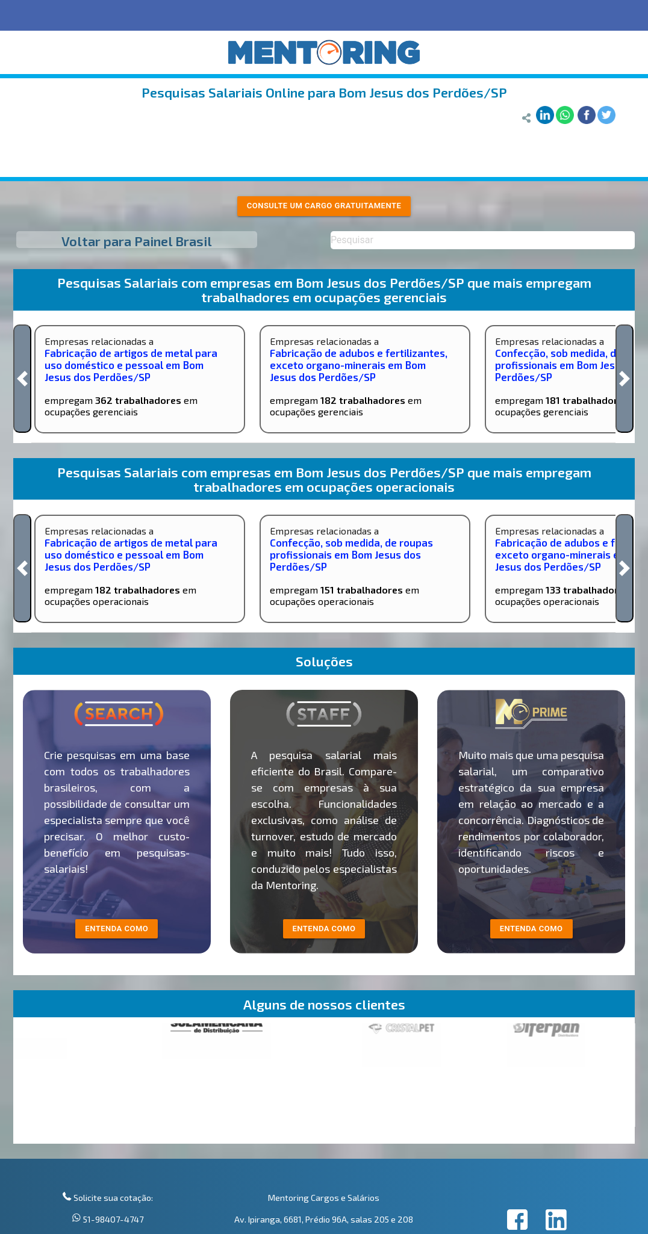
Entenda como (531, 928)
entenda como (116, 928)
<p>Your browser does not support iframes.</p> (324, 1083)
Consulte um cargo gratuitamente (324, 205)
